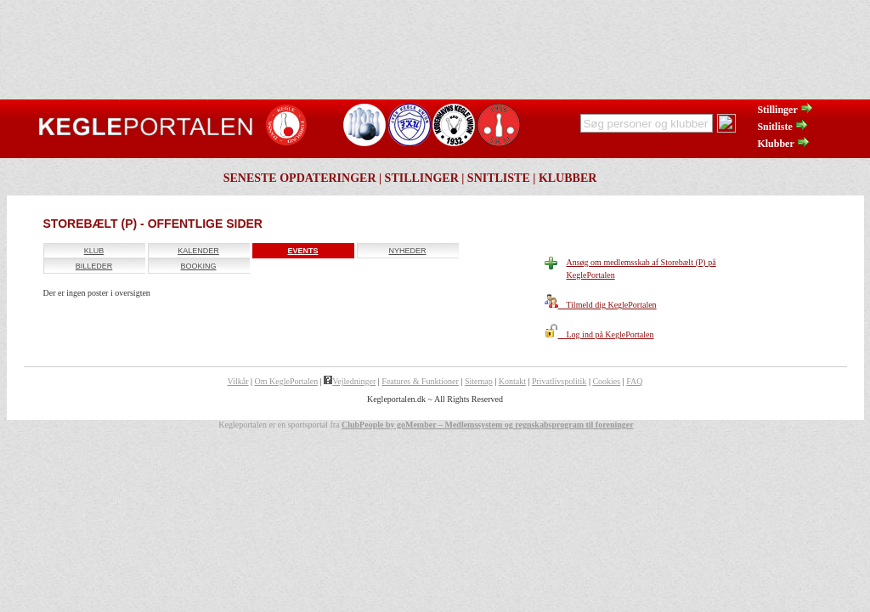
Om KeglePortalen (287, 381)
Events (302, 250)
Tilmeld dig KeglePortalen (601, 304)
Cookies (606, 381)
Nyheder (407, 250)
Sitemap (479, 381)
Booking (198, 266)
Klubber (783, 144)
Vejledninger (350, 381)
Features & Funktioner (420, 381)
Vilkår (238, 381)
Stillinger (785, 110)
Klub (94, 250)
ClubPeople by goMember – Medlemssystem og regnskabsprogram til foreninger (488, 424)
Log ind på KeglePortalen (599, 334)
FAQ (634, 381)
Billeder (94, 266)
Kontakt (512, 381)
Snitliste (782, 127)
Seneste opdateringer (299, 178)
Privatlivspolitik (559, 381)
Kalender (198, 250)
